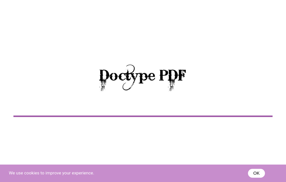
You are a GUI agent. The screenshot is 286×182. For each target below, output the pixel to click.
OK (256, 173)
